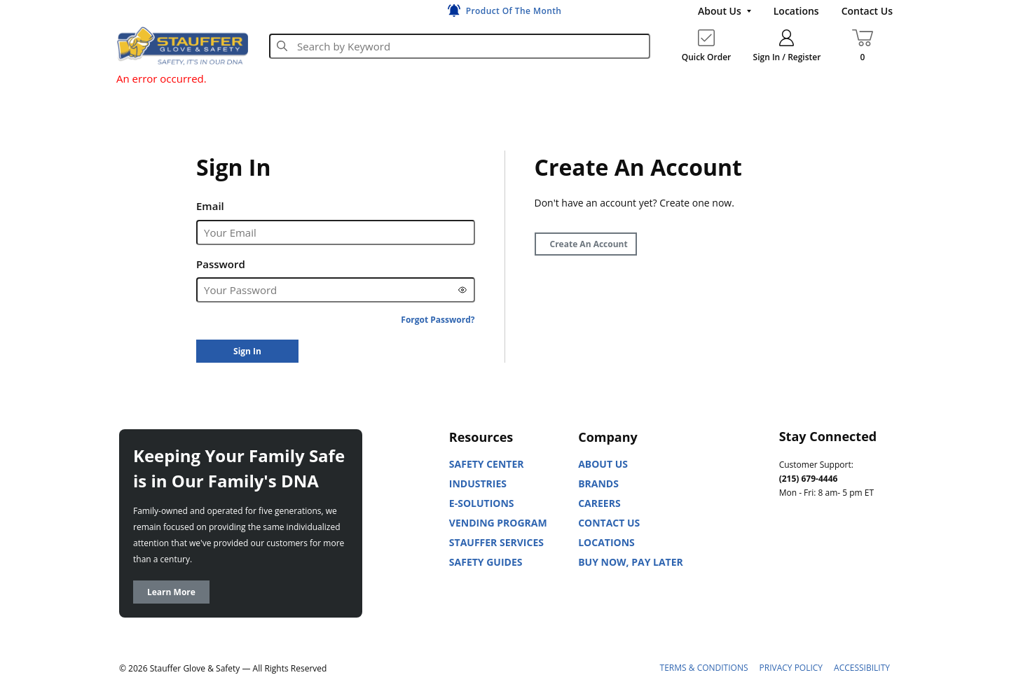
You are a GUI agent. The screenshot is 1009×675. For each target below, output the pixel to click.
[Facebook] (852, 555)
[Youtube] (821, 555)
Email (210, 206)
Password (220, 264)
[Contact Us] (867, 11)
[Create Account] (586, 244)
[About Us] (724, 11)
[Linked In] (790, 555)
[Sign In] (247, 351)
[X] (790, 590)
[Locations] (796, 11)
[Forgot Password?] (437, 320)
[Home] (182, 45)
